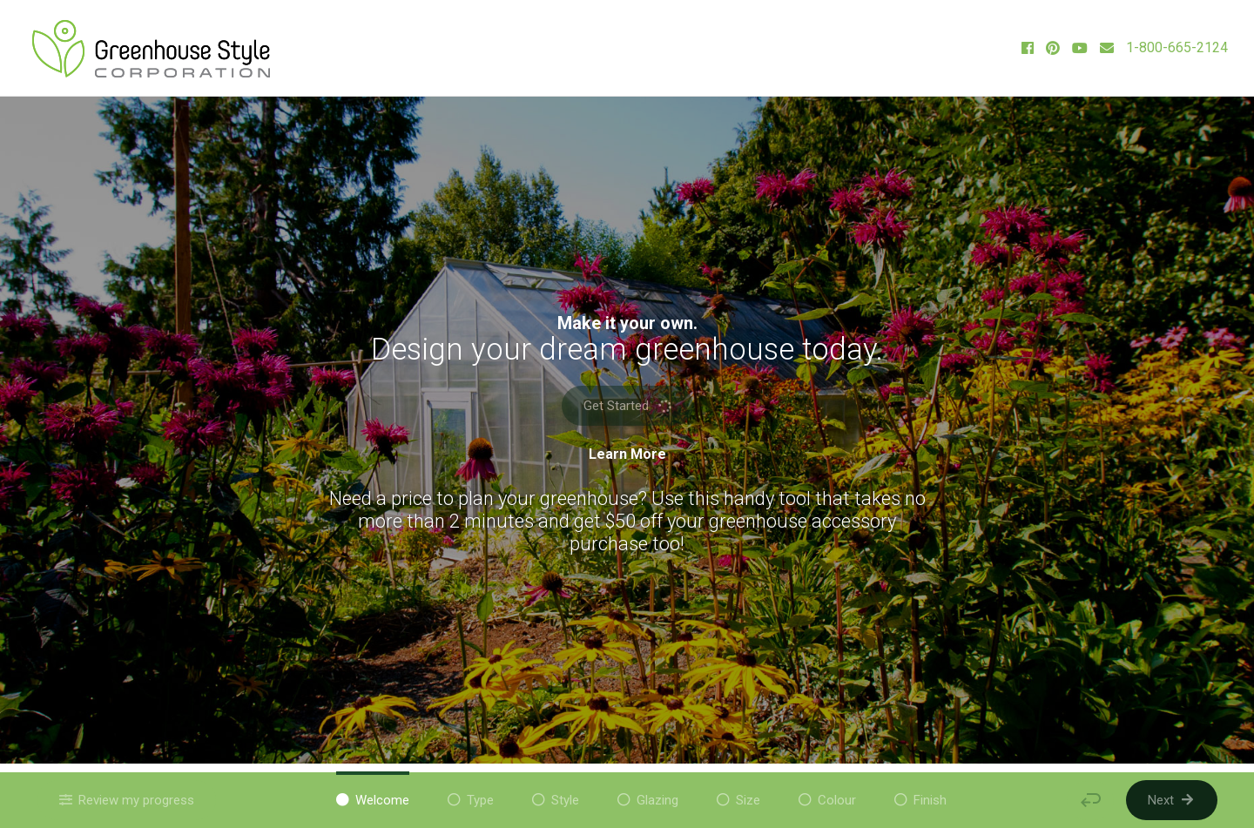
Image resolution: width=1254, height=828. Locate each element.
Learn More (627, 454)
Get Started (628, 405)
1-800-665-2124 (1177, 47)
